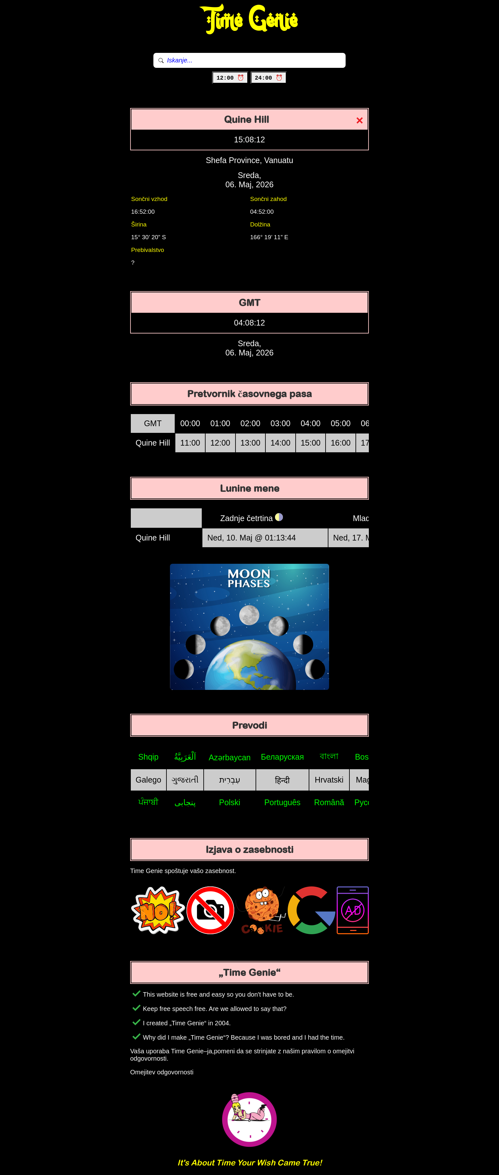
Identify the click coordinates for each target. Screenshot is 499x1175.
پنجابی (185, 802)
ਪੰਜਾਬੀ (148, 802)
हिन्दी (282, 780)
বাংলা (329, 756)
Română (329, 802)
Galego (148, 779)
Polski (229, 802)
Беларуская (282, 756)
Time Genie (249, 21)
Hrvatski (329, 779)
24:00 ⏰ (269, 78)
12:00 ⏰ (230, 78)
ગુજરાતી (185, 779)
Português (282, 802)
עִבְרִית (229, 779)
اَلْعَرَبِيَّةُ (185, 756)
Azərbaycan (230, 757)
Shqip (148, 756)
